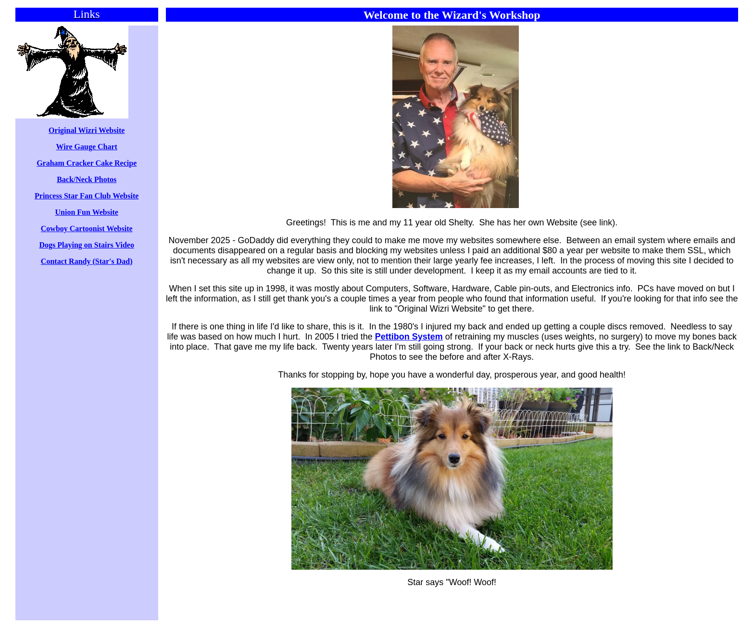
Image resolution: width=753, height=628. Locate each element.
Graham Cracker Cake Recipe (87, 163)
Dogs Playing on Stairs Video (86, 245)
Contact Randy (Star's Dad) (87, 261)
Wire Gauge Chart (86, 147)
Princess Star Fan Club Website (86, 196)
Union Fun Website (86, 212)
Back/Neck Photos (86, 179)
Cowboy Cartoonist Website (87, 228)
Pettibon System (409, 336)
